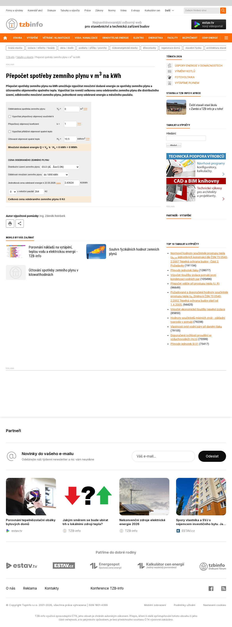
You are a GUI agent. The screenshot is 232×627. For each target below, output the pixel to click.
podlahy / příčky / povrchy (93, 48)
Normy (112, 10)
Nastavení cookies (214, 605)
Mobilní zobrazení (155, 605)
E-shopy (135, 10)
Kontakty (52, 588)
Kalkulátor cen (152, 10)
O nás (10, 588)
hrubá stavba (15, 48)
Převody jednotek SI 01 (184, 343)
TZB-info (10, 57)
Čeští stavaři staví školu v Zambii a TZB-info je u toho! (206, 107)
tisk (10, 223)
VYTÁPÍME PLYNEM (187, 82)
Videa (123, 10)
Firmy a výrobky (14, 10)
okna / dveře (66, 48)
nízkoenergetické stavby (125, 48)
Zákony (99, 10)
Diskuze (51, 10)
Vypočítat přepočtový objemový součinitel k (31, 116)
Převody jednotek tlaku (184, 270)
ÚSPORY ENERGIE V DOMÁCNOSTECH (198, 65)
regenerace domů (170, 48)
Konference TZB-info (107, 588)
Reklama (30, 588)
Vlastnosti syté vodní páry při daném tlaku (196, 326)
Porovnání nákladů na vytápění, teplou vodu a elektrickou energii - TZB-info (53, 251)
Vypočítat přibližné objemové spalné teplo (30, 131)
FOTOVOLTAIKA (185, 77)
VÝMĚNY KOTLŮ (185, 71)
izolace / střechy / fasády (41, 48)
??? (85, 109)
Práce (87, 10)
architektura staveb (216, 48)
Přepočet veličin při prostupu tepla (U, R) (195, 283)
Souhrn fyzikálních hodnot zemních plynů (134, 251)
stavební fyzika (193, 48)
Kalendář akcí (35, 10)
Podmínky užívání (184, 605)
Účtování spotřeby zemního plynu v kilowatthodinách (53, 272)
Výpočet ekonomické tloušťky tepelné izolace (198, 309)
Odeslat (212, 456)
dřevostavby (149, 48)
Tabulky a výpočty (70, 10)
